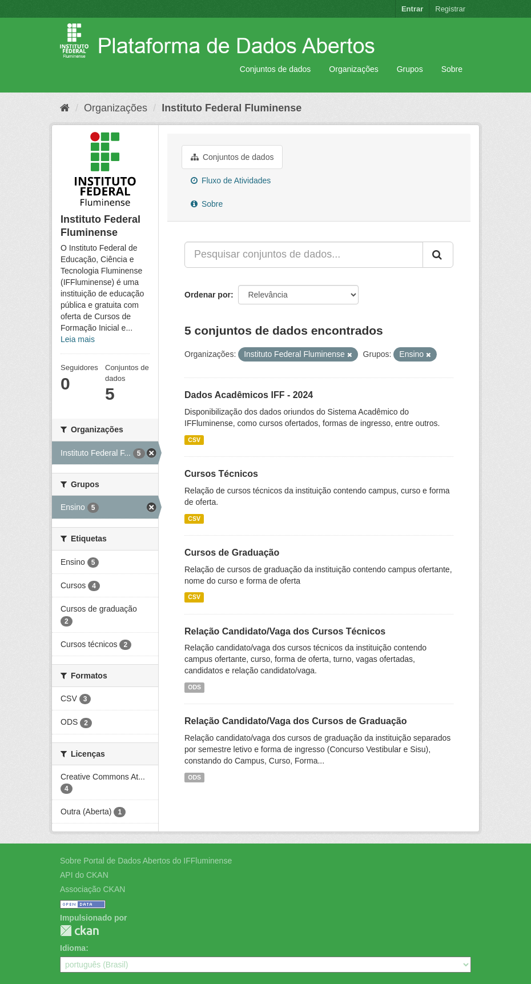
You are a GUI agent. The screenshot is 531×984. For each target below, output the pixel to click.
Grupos (410, 69)
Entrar (412, 9)
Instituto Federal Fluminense (231, 108)
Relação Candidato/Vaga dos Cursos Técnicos (284, 631)
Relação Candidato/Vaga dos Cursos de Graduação (295, 721)
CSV (194, 439)
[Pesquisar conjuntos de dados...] (303, 255)
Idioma (73, 948)
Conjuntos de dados (275, 69)
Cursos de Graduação (231, 552)
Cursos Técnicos (221, 474)
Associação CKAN (92, 889)
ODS (194, 687)
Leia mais (78, 339)
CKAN (79, 931)
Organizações (353, 69)
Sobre (451, 69)
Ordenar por (207, 294)
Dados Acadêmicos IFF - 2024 (248, 395)
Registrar (450, 9)
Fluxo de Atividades (231, 180)
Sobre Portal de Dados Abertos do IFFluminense (146, 860)
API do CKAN (84, 874)
